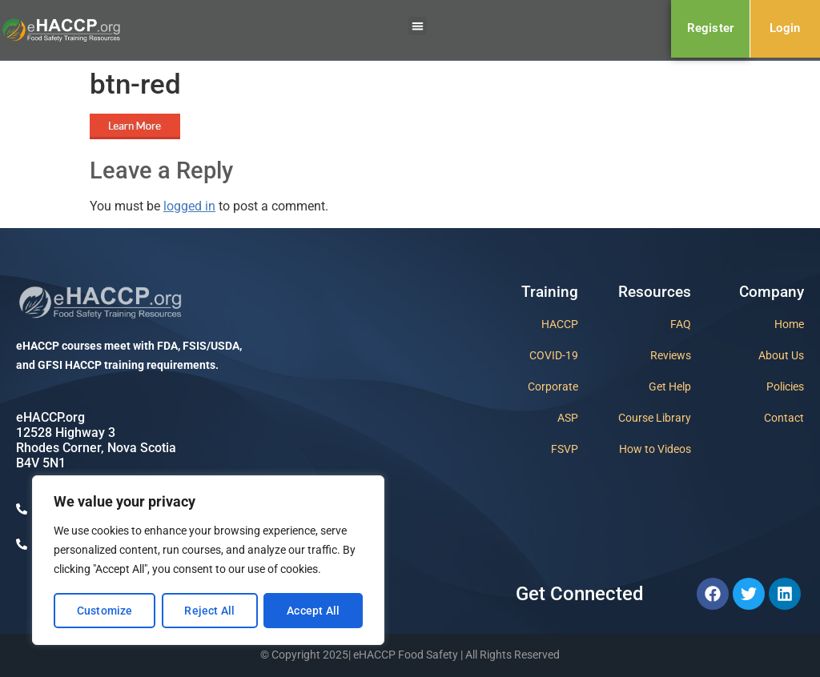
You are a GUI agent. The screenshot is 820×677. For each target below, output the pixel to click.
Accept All (313, 610)
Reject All (209, 610)
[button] (417, 26)
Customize (105, 610)
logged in (189, 206)
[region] (208, 561)
